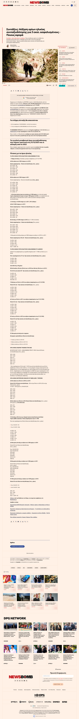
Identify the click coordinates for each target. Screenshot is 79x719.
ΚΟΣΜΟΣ (37, 5)
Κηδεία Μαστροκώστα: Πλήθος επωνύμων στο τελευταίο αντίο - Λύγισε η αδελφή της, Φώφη (54, 656)
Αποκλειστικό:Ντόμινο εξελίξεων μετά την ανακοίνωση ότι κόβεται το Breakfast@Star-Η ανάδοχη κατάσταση (9, 657)
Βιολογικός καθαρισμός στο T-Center (65, 75)
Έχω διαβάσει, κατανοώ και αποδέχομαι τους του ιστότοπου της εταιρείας (58, 678)
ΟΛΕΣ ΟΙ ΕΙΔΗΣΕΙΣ (15, 5)
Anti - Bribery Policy (52, 689)
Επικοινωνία (59, 689)
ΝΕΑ (24, 567)
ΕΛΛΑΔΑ (20, 5)
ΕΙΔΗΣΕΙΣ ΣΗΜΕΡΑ (43, 567)
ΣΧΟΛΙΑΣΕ (49, 85)
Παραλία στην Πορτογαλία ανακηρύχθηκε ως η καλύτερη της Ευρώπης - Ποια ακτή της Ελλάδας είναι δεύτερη (9, 605)
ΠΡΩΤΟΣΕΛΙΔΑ (55, 5)
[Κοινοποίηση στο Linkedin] (23, 91)
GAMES (65, 5)
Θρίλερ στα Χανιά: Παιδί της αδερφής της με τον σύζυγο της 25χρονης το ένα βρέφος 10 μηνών (24, 656)
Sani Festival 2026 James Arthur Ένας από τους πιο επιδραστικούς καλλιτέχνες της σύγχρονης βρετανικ (66, 80)
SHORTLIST (61, 5)
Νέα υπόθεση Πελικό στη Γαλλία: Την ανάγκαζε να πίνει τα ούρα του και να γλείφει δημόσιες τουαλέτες (53, 635)
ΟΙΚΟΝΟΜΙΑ (30, 5)
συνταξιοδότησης (14, 109)
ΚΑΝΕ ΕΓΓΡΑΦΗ (58, 684)
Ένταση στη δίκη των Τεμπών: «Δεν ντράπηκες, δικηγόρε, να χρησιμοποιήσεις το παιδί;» (36, 586)
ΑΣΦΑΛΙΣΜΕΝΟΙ (29, 567)
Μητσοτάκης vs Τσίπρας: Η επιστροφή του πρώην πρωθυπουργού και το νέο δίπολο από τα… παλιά (9, 634)
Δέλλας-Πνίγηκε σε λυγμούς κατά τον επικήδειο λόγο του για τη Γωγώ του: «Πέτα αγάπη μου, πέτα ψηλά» (39, 635)
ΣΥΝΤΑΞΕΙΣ (13, 567)
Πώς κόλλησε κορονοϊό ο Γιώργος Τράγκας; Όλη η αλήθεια (23, 517)
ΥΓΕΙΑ (34, 5)
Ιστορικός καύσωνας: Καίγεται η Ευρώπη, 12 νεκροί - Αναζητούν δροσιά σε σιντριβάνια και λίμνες (23, 605)
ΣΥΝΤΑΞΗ (18, 567)
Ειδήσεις (12, 498)
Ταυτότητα (15, 689)
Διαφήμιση (64, 689)
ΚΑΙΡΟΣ (51, 5)
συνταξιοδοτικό (21, 105)
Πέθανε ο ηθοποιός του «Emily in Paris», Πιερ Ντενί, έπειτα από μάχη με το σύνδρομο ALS (36, 604)
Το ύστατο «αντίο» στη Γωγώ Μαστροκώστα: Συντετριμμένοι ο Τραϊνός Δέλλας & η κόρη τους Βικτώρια (39, 657)
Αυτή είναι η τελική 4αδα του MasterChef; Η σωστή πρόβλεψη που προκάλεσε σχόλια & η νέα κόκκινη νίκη (24, 635)
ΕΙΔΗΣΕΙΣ (36, 567)
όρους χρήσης (60, 678)
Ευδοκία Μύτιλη (13, 45)
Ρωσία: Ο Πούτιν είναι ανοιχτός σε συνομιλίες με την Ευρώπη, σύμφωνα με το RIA (66, 59)
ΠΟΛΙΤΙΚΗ (24, 5)
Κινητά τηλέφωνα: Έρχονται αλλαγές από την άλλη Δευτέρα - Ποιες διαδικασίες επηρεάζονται (23, 586)
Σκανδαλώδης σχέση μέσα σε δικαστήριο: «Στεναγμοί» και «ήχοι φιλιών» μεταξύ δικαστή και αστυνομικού (66, 53)
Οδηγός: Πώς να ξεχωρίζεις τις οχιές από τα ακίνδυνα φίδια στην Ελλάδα (50, 586)
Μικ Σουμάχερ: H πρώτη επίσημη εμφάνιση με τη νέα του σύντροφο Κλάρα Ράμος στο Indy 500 (67, 65)
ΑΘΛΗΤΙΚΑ (42, 5)
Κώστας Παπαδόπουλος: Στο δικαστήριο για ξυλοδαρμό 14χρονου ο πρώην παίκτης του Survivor (68, 657)
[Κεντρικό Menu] (75, 5)
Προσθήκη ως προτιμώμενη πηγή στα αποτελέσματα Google (29, 98)
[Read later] (56, 85)
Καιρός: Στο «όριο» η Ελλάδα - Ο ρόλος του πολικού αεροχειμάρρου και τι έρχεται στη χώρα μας (9, 586)
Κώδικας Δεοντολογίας (35, 689)
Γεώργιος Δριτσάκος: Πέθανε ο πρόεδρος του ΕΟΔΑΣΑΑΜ (50, 604)
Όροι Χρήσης (20, 689)
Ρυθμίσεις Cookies (44, 689)
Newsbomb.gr (13, 499)
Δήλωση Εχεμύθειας (27, 689)
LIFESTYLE (46, 5)
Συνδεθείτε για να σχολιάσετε (17, 546)
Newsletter (18, 562)
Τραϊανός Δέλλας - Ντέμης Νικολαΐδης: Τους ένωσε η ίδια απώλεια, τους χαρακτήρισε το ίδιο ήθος (69, 634)
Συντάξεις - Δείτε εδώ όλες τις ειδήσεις (15, 38)
